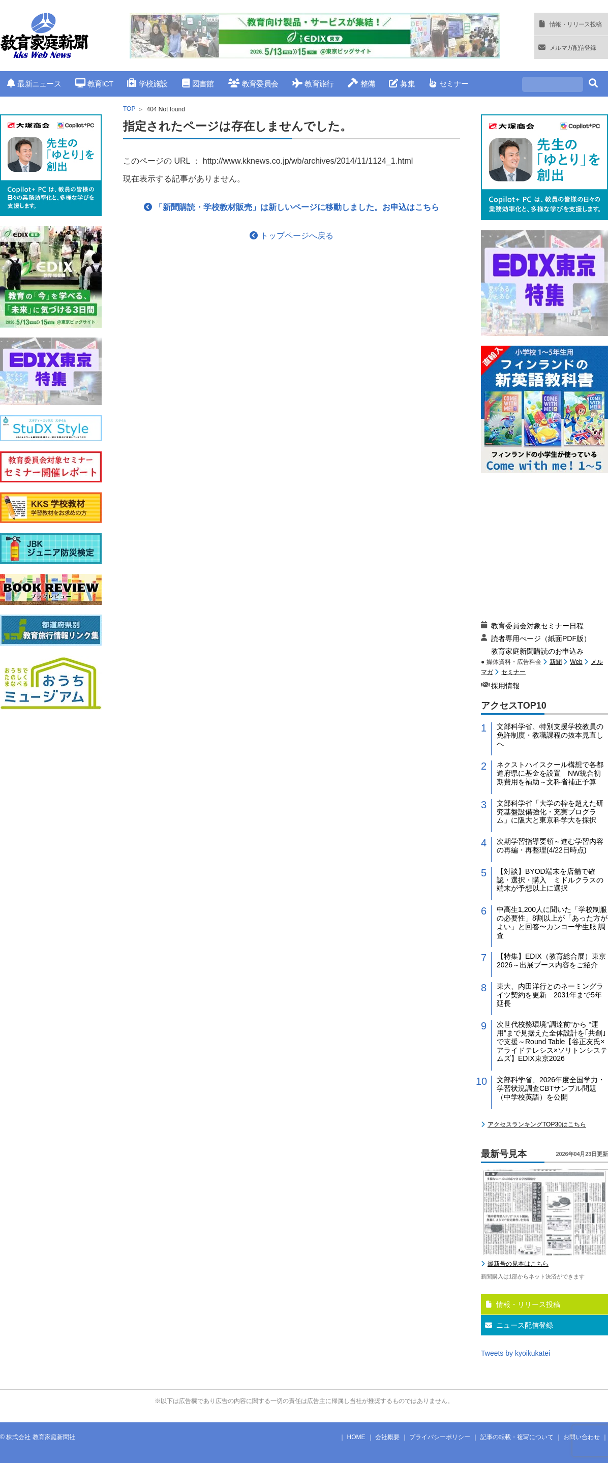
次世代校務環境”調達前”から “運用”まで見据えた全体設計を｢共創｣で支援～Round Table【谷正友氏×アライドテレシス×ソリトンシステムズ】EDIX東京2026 (552, 1041)
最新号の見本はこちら (518, 1263)
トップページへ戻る (291, 235)
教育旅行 (312, 83)
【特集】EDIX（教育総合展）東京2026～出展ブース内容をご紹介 (551, 960)
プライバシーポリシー (439, 1437)
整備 (361, 83)
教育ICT (94, 83)
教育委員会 (253, 83)
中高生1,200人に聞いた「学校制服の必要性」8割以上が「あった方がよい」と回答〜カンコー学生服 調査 (552, 922)
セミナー (448, 83)
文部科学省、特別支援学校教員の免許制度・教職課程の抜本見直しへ (550, 735)
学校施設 (147, 83)
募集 (402, 83)
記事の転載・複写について (517, 1437)
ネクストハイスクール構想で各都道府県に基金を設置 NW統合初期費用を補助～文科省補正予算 (550, 773)
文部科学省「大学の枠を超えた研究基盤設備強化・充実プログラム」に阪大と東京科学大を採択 (550, 812)
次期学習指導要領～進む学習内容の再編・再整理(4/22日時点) (550, 845)
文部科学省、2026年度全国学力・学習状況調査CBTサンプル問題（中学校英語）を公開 (551, 1088)
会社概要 (387, 1437)
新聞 (556, 661)
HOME (356, 1437)
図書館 (198, 83)
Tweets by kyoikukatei (515, 1353)
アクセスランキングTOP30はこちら (537, 1124)
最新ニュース (34, 83)
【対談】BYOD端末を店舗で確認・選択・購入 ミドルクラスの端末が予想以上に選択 (550, 880)
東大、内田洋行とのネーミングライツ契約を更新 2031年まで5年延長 (550, 995)
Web (576, 661)
